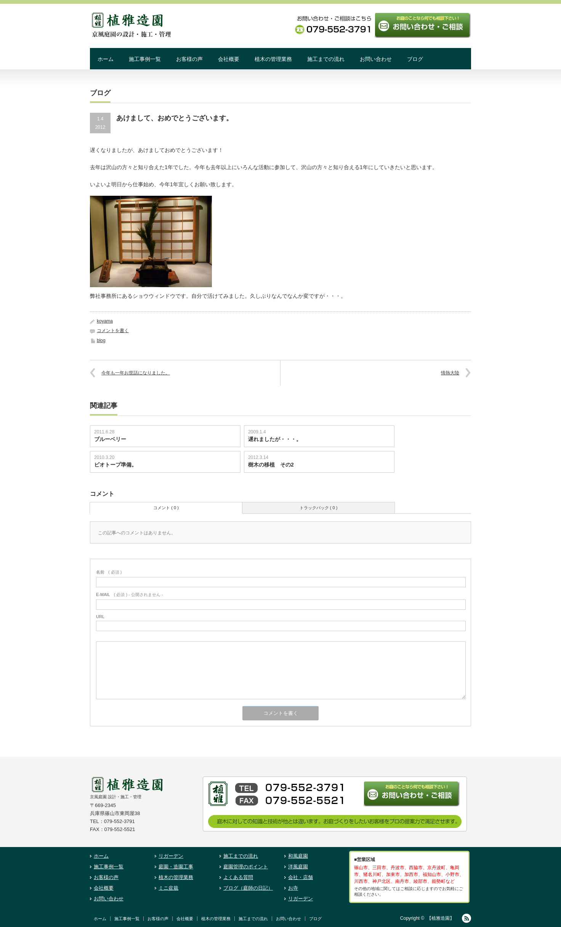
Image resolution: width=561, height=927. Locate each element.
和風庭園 (298, 856)
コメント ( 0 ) (166, 507)
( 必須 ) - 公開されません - (129, 594)
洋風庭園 (298, 866)
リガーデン (171, 856)
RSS (466, 918)
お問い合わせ (376, 59)
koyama (105, 321)
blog (101, 340)
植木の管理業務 (273, 59)
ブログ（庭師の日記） (248, 888)
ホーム (106, 59)
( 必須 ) (109, 572)
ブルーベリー (110, 439)
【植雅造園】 (440, 918)
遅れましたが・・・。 (274, 439)
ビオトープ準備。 (115, 465)
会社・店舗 (300, 877)
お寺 (293, 888)
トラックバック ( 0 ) (319, 507)
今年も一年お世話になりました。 (135, 373)
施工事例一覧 (145, 59)
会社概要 (228, 59)
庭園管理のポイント (245, 866)
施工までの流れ (326, 59)
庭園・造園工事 (176, 866)
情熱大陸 (450, 373)
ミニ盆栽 (168, 888)
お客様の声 (189, 59)
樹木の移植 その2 (271, 465)
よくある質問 (238, 877)
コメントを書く (113, 330)
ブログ (415, 59)
